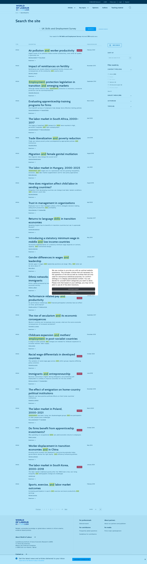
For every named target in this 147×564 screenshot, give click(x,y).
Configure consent (73, 289)
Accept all (73, 293)
